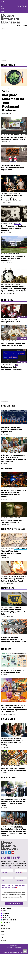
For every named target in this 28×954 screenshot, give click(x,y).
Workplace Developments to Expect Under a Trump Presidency (13, 258)
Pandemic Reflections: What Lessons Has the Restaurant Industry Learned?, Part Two (13, 831)
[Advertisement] (14, 46)
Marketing (16, 668)
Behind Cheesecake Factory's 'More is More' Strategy (13, 344)
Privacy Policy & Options (10, 867)
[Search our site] (12, 28)
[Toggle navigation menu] (25, 951)
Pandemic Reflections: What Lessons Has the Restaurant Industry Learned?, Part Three (13, 802)
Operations (17, 163)
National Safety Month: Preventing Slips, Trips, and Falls (13, 612)
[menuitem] (2, 1)
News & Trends (17, 425)
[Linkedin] (23, 6)
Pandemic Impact (18, 797)
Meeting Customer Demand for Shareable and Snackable (13, 769)
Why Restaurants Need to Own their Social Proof (12, 671)
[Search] (25, 28)
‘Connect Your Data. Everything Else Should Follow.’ (11, 553)
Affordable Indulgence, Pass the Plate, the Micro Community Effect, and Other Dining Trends (13, 458)
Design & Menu (17, 738)
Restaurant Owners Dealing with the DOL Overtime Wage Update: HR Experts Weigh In (13, 288)
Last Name (18, 873)
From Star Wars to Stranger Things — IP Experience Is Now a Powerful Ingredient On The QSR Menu (14, 708)
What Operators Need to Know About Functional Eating (12, 743)
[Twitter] (21, 6)
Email (3, 880)
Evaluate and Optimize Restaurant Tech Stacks (11, 368)
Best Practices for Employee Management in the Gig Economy (13, 228)
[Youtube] (26, 6)
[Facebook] (18, 6)
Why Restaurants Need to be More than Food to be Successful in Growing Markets (13, 493)
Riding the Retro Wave (11, 322)
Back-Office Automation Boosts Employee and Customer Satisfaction (11, 198)
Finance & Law (18, 88)
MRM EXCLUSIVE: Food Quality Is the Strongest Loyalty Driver (11, 429)
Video (15, 319)
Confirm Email (19, 880)
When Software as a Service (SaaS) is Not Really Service (13, 138)
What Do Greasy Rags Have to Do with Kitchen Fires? (13, 580)
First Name (4, 873)
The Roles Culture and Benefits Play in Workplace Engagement (12, 167)
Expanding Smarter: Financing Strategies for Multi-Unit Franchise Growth (13, 639)
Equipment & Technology (20, 135)
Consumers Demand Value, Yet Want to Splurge (12, 521)
